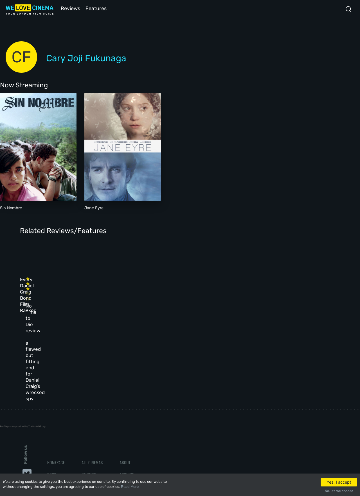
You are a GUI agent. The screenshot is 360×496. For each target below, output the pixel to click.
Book (51, 387)
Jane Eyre (94, 207)
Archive (127, 387)
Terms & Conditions (137, 399)
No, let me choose (339, 491)
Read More (130, 486)
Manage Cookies (134, 424)
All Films (55, 399)
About (125, 375)
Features (97, 8)
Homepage (56, 375)
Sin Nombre (11, 207)
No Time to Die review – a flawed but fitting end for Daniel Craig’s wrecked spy (124, 296)
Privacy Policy (133, 412)
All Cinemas (92, 375)
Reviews (69, 8)
